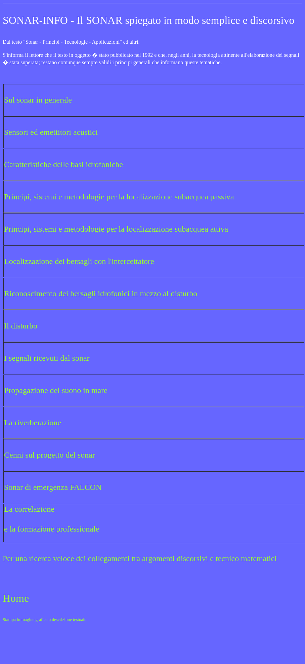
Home (16, 598)
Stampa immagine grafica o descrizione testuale (44, 619)
